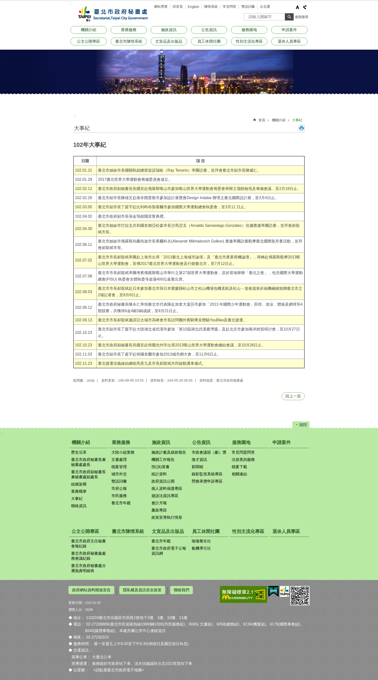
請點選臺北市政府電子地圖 (118, 668)
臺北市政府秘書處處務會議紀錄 (88, 555)
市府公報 (119, 488)
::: (70, 3)
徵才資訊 (199, 460)
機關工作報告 (163, 460)
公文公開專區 (88, 41)
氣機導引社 (201, 548)
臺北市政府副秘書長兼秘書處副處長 (88, 474)
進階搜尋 (301, 17)
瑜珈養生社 (201, 541)
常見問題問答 (243, 452)
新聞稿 (197, 467)
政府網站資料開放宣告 (91, 590)
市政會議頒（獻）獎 (209, 452)
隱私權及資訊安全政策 (142, 590)
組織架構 (79, 484)
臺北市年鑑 (121, 503)
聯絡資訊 (79, 506)
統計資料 (159, 474)
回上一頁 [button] (293, 396)
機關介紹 (88, 30)
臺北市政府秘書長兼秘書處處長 (88, 462)
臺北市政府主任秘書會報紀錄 (88, 543)
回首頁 (178, 6)
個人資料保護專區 (166, 488)
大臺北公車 (101, 655)
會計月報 (159, 503)
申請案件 (289, 30)
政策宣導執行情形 (166, 517)
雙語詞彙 (248, 6)
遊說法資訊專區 (164, 496)
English (193, 7)
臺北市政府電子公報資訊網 (168, 550)
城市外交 (119, 474)
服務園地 (249, 30)
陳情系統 (211, 6)
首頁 (261, 120)
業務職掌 (79, 491)
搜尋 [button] (289, 16)
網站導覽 (161, 6)
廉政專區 (159, 510)
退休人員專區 (289, 41)
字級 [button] (297, 7)
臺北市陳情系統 (128, 41)
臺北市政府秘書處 (112, 14)
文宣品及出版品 (168, 41)
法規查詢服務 (243, 460)
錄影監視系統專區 (207, 474)
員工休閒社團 (209, 41)
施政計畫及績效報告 (168, 452)
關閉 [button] (303, 425)
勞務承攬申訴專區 (207, 481)
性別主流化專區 (249, 41)
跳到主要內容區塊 (2, 2)
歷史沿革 (79, 452)
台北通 (265, 6)
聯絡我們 (181, 590)
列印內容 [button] (301, 128)
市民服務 (119, 496)
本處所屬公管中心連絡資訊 (142, 629)
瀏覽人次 (75, 608)
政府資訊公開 (163, 481)
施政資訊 (168, 30)
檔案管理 (119, 467)
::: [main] (74, 116)
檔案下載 (239, 467)
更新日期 (75, 601)
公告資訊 (209, 30)
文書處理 (119, 460)
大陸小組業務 (123, 452)
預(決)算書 (160, 467)
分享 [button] (304, 7)
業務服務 (128, 30)
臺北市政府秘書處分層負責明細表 (88, 568)
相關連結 (239, 474)
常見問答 (229, 6)
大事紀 (297, 120)
